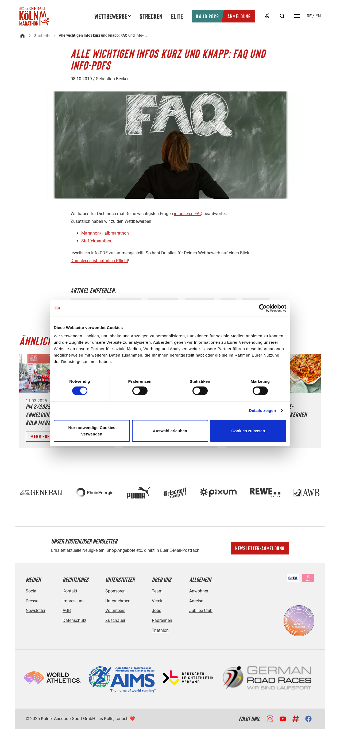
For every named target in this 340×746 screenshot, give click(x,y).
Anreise (196, 600)
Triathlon (160, 630)
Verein (158, 600)
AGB (67, 610)
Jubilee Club (200, 610)
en (318, 15)
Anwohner (198, 591)
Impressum (73, 600)
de (309, 15)
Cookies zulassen (248, 431)
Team (157, 591)
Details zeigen (262, 410)
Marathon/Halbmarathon (105, 233)
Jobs (156, 610)
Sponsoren (115, 591)
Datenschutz (74, 620)
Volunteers (115, 610)
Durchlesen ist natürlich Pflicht (99, 260)
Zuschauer (115, 620)
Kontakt (70, 591)
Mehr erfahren (46, 436)
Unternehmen (117, 600)
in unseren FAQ (188, 213)
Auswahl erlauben (170, 431)
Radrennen (162, 620)
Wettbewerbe (110, 16)
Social (31, 591)
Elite (177, 16)
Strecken (151, 16)
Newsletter (35, 610)
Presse (32, 600)
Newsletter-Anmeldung (260, 548)
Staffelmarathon (97, 240)
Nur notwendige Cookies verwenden (91, 430)
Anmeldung (223, 16)
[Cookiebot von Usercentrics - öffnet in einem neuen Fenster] (262, 308)
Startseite (42, 35)
